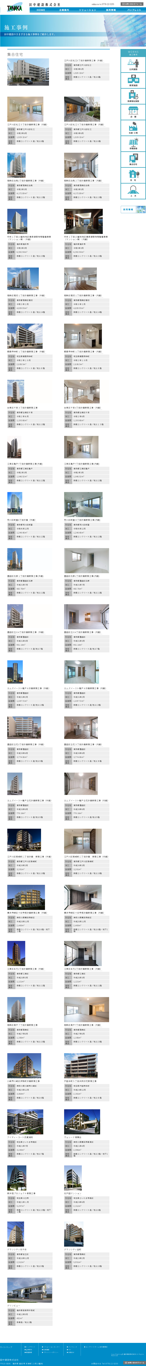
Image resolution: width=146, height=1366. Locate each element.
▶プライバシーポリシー (50, 1352)
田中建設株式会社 (15, 7)
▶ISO (69, 1350)
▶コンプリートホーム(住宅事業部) (96, 1347)
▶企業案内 (28, 1350)
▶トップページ (30, 1347)
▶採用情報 (46, 1350)
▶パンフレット (72, 1347)
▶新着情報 (28, 1352)
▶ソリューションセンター (51, 1347)
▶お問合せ (70, 1352)
